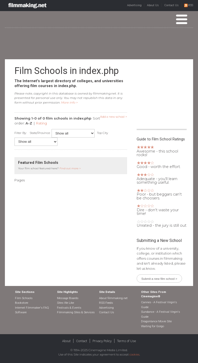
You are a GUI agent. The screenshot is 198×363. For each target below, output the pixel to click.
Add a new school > (113, 117)
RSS (188, 5)
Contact (81, 341)
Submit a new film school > (159, 278)
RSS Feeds (106, 303)
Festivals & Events (69, 307)
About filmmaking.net (113, 298)
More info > (69, 102)
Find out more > (70, 168)
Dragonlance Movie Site (156, 321)
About (66, 341)
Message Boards (67, 298)
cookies (134, 354)
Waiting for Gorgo (152, 326)
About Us (153, 5)
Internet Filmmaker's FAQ (32, 307)
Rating (41, 123)
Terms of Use (126, 341)
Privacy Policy (102, 341)
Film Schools (23, 298)
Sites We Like (65, 303)
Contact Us (171, 5)
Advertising (134, 5)
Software (21, 312)
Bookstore (21, 303)
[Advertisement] (99, 43)
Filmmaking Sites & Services (76, 312)
